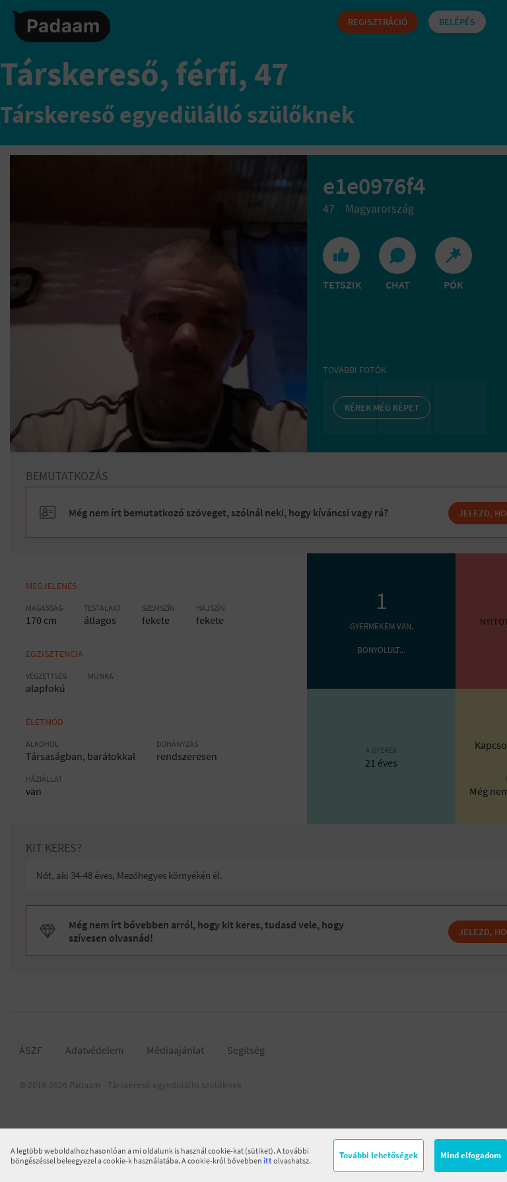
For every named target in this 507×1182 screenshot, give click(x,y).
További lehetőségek (378, 1155)
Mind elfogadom (470, 1155)
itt (267, 1160)
